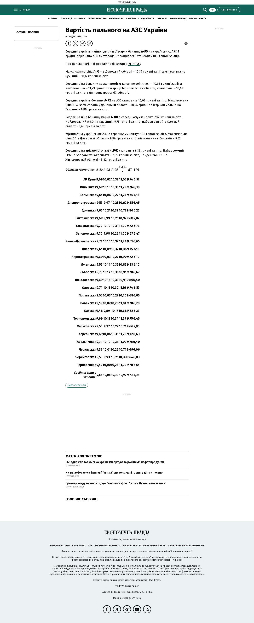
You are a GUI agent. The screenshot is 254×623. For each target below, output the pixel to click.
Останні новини (27, 32)
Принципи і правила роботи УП (186, 545)
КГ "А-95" (134, 64)
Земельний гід (178, 18)
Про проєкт (79, 545)
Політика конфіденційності (104, 545)
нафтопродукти (77, 385)
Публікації (66, 18)
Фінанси (131, 18)
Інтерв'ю (162, 18)
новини (52, 18)
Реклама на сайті (60, 545)
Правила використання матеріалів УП (144, 545)
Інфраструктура (97, 18)
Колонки (79, 18)
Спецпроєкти (146, 18)
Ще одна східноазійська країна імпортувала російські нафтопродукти (114, 462)
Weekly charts (197, 18)
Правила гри (116, 18)
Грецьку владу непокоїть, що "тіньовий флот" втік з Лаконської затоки (115, 483)
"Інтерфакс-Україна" (140, 557)
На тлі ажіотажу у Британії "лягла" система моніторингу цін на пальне (113, 472)
